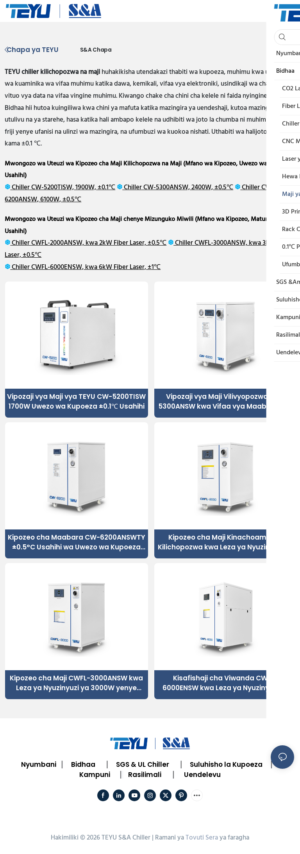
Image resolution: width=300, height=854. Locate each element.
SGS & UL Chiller (142, 765)
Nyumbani (38, 765)
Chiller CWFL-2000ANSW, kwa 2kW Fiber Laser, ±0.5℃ (88, 243)
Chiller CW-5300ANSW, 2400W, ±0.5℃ (177, 187)
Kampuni (94, 774)
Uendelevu (202, 774)
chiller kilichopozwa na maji (60, 72)
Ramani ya (169, 837)
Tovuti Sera (202, 837)
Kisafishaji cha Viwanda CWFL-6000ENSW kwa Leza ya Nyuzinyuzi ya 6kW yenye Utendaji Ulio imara (225, 683)
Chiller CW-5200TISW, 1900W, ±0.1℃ (62, 187)
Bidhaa (83, 765)
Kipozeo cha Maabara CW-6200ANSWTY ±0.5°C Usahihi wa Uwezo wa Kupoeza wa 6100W (76, 543)
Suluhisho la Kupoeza (226, 765)
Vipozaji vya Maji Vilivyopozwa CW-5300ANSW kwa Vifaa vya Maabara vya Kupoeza (225, 402)
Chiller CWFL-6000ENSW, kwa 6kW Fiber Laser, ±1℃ (85, 267)
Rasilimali (144, 774)
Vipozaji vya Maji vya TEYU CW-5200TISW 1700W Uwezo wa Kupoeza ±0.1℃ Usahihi (76, 401)
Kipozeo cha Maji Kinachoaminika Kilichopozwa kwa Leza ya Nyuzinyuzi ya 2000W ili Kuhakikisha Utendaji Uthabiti (225, 543)
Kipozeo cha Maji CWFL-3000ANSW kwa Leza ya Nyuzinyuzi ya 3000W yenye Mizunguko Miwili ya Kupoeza (76, 683)
